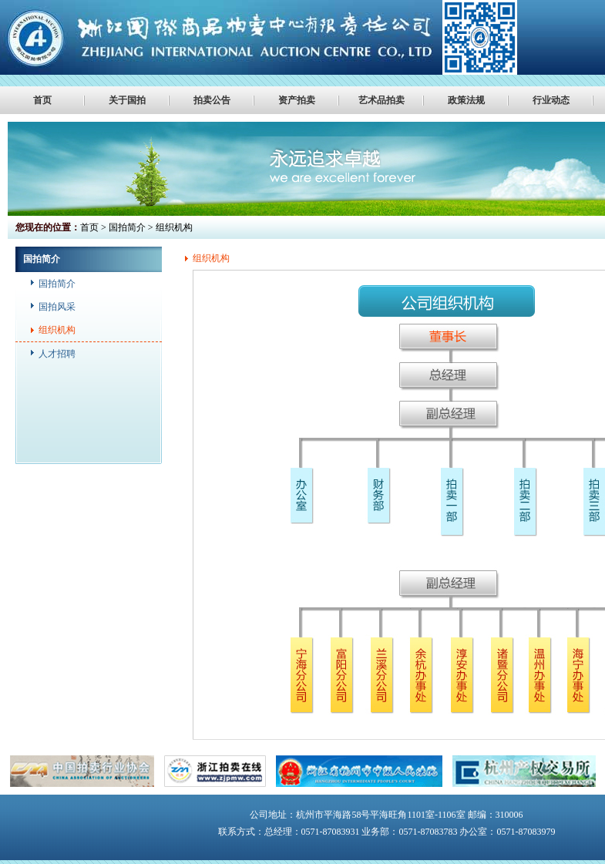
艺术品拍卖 (381, 100)
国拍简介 (57, 283)
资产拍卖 (296, 100)
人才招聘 (57, 353)
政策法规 (466, 100)
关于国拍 (127, 100)
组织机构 (57, 329)
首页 (42, 100)
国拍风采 (57, 306)
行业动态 (551, 100)
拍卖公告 (211, 100)
